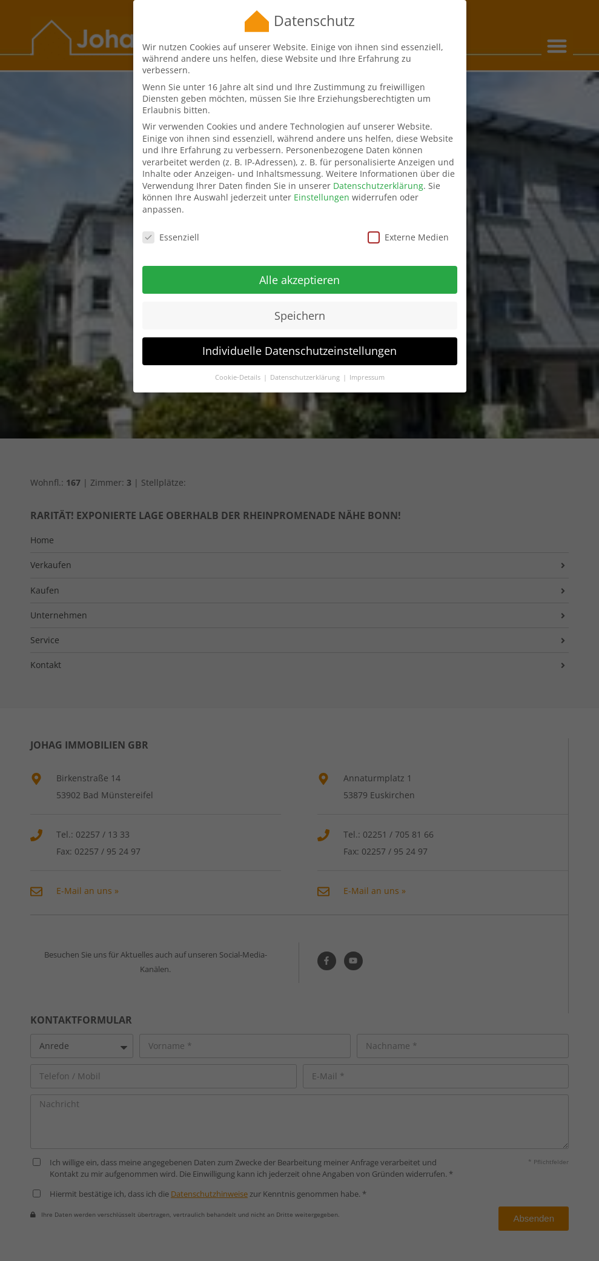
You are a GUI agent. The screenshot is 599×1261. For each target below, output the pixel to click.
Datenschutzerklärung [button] (306, 362)
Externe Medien (408, 221)
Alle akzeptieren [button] (299, 264)
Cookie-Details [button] (238, 362)
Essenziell (170, 221)
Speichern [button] (299, 300)
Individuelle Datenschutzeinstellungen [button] (299, 335)
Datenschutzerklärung (378, 170)
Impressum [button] (367, 362)
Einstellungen (321, 182)
